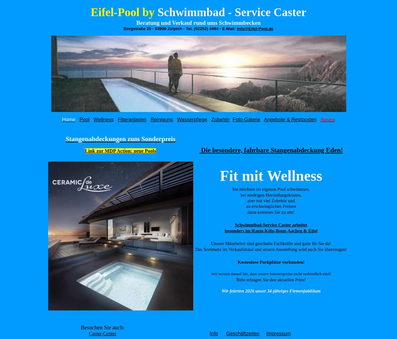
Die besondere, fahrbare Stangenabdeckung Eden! (271, 150)
